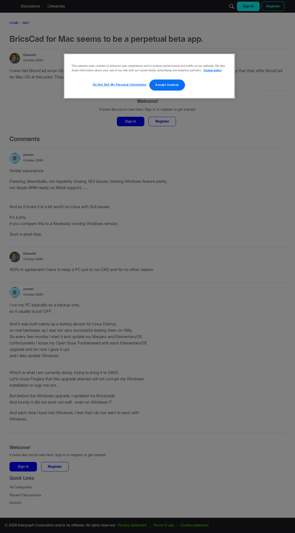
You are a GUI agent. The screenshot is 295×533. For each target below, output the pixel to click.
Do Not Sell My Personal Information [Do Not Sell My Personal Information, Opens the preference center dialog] (119, 84)
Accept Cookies (167, 84)
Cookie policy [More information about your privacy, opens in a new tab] (212, 70)
